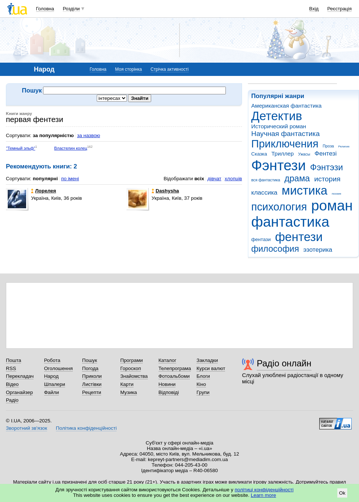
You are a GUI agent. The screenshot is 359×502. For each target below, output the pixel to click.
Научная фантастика (285, 133)
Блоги (203, 376)
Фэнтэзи (326, 167)
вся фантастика (265, 180)
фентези (299, 237)
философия (275, 249)
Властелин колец (70, 148)
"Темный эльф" (20, 148)
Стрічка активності (169, 69)
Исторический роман (278, 126)
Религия (343, 146)
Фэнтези (278, 165)
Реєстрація (339, 8)
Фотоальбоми (174, 376)
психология (279, 207)
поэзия (336, 193)
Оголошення (58, 368)
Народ (51, 376)
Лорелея (43, 191)
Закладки (207, 360)
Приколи (92, 376)
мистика (304, 190)
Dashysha (165, 191)
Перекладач (19, 376)
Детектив (276, 116)
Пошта (13, 360)
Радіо (12, 400)
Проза (328, 146)
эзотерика (318, 249)
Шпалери (54, 384)
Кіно (201, 384)
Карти (127, 384)
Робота (52, 360)
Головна (45, 8)
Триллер (282, 153)
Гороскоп (130, 368)
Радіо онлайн (284, 363)
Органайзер (19, 392)
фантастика (290, 222)
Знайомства (134, 376)
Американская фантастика (286, 105)
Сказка (259, 154)
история (327, 179)
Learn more (263, 495)
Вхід (314, 8)
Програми (131, 360)
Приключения (285, 144)
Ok (342, 493)
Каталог (168, 360)
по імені (70, 178)
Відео (12, 384)
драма (297, 178)
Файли (51, 392)
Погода (90, 368)
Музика (128, 392)
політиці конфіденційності (264, 489)
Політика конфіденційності (86, 428)
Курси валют (210, 368)
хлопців (233, 178)
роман (332, 205)
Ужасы (304, 154)
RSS (11, 368)
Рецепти (91, 392)
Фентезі (325, 153)
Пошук (89, 360)
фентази (261, 239)
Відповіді (169, 392)
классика (264, 192)
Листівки (92, 384)
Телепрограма (175, 368)
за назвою (88, 135)
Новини (167, 384)
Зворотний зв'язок (26, 428)
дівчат (214, 178)
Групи (202, 392)
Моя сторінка (128, 69)
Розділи (71, 8)
